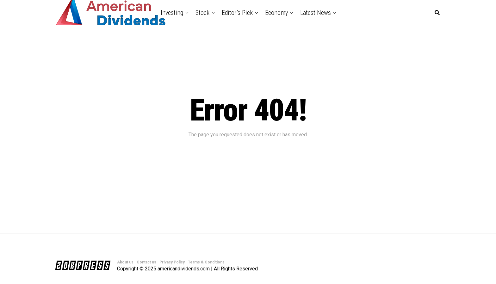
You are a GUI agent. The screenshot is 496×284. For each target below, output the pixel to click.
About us (125, 262)
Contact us (146, 262)
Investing (172, 12)
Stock (202, 12)
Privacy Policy (172, 262)
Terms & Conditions (206, 262)
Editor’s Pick (237, 12)
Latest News (315, 12)
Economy (276, 12)
